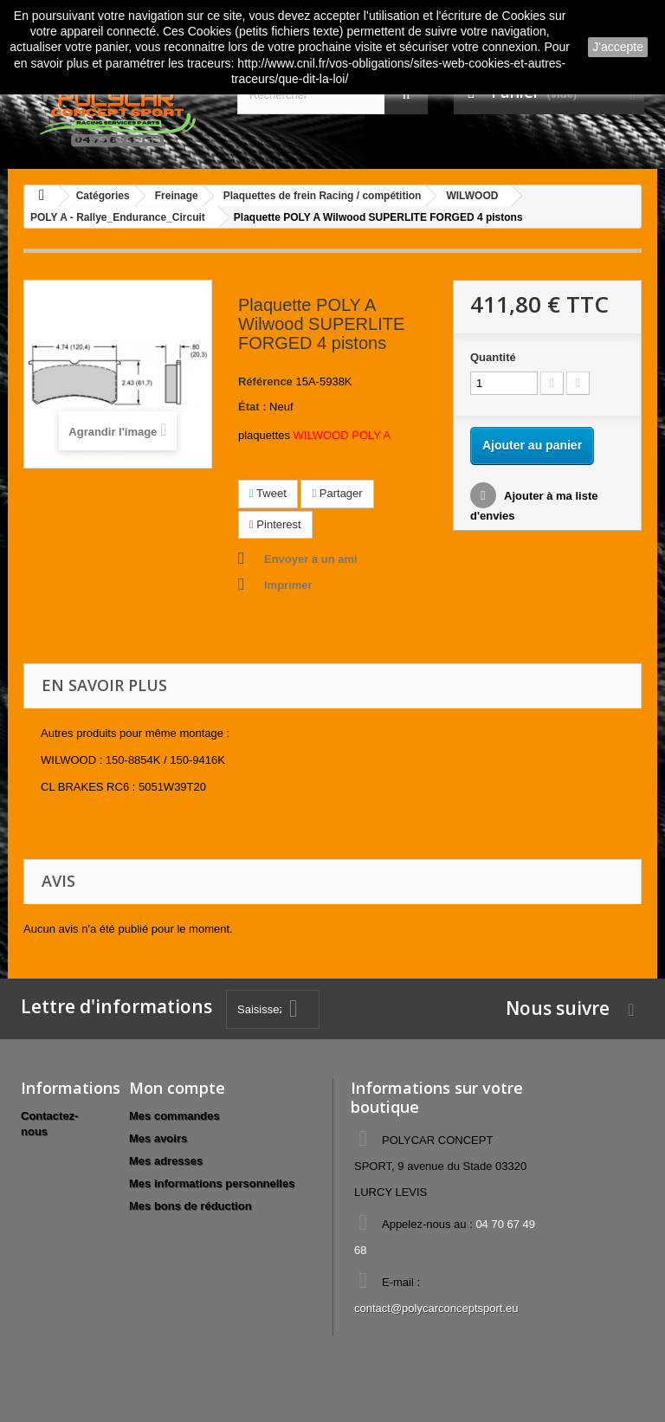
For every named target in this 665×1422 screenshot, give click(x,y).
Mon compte (177, 1087)
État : (252, 406)
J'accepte (617, 47)
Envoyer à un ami (311, 559)
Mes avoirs (158, 1138)
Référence (265, 381)
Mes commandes (174, 1115)
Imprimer (288, 584)
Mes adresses (166, 1160)
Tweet (268, 493)
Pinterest (275, 524)
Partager (337, 493)
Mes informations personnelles (211, 1183)
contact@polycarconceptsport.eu (436, 1308)
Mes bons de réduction (190, 1205)
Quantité (493, 357)
